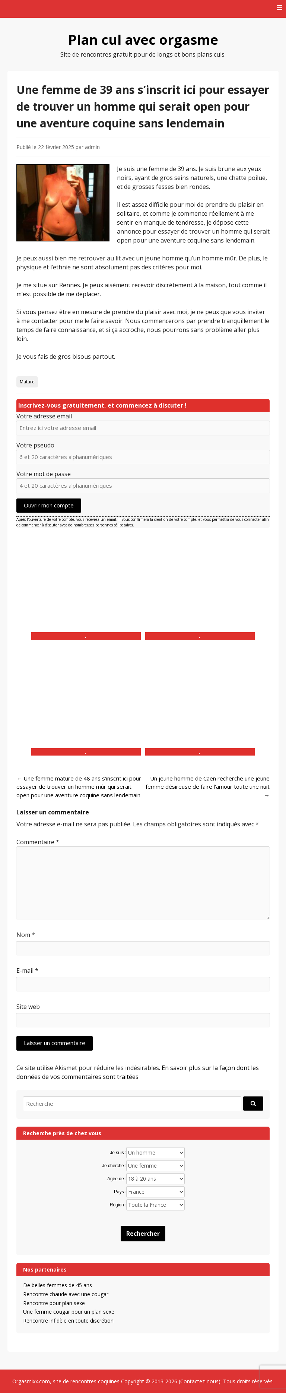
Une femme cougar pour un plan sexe (68, 1311)
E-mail (27, 970)
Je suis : (118, 1152)
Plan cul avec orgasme (143, 40)
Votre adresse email (44, 416)
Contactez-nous (199, 1381)
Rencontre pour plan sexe (54, 1303)
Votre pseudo (35, 445)
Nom (25, 935)
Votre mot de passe (43, 474)
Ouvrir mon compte (49, 505)
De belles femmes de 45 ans (57, 1285)
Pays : (120, 1191)
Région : (118, 1204)
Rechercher (143, 1233)
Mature (27, 382)
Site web (28, 1007)
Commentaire (37, 842)
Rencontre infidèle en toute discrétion (68, 1320)
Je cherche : (114, 1165)
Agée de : (116, 1178)
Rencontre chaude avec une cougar (65, 1294)
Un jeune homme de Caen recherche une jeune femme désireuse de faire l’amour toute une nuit (208, 787)
